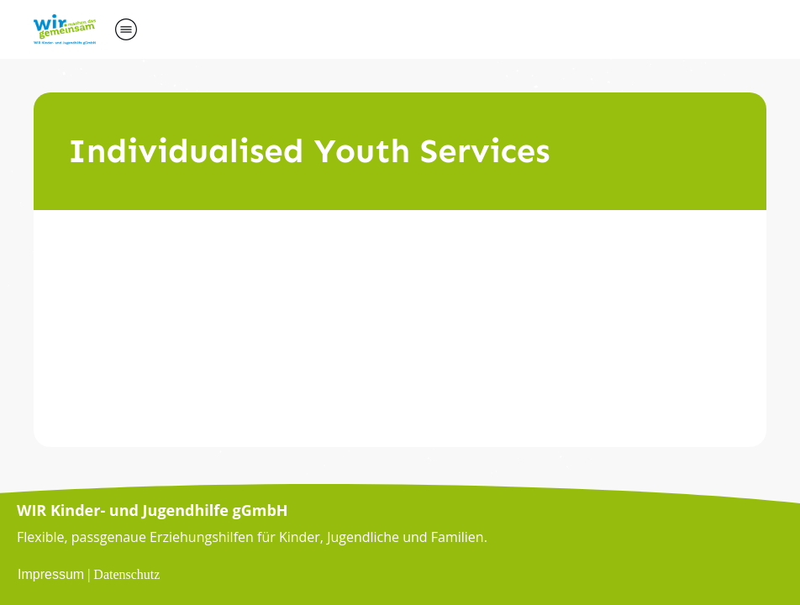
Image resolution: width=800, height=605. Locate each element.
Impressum (51, 574)
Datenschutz (126, 574)
